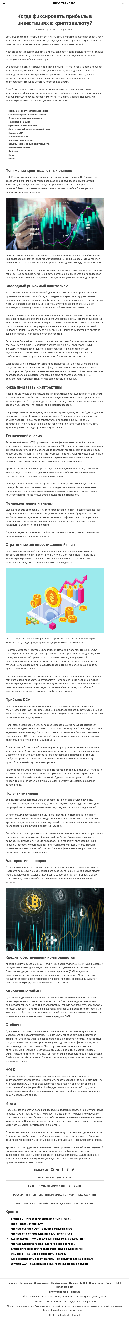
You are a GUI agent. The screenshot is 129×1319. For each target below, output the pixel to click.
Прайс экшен (59, 1283)
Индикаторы (41, 1283)
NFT (118, 1283)
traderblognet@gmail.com (64, 1296)
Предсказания (64, 1286)
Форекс (73, 1283)
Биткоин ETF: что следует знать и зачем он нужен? (41, 1218)
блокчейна (26, 341)
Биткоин (25, 177)
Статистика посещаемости (47, 1301)
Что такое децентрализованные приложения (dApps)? (43, 1243)
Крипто (41, 29)
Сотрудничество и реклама (81, 1301)
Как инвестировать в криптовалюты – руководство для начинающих (52, 1258)
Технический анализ (18, 442)
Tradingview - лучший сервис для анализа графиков (55, 1203)
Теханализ (26, 1283)
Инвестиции (96, 1283)
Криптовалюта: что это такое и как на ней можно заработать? (48, 1238)
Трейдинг (11, 1283)
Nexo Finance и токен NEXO (27, 1223)
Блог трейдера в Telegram (64, 1291)
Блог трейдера (64, 3)
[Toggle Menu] (4, 3)
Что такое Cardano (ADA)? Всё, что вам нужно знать (41, 1228)
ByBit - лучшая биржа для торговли (54, 1186)
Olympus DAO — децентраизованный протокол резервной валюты (50, 1263)
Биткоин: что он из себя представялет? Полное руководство (47, 1248)
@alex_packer (99, 1296)
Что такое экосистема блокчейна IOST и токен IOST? (42, 1233)
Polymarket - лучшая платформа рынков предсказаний (54, 1195)
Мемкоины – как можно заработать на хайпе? (38, 1253)
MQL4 (83, 1283)
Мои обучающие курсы (55, 1177)
